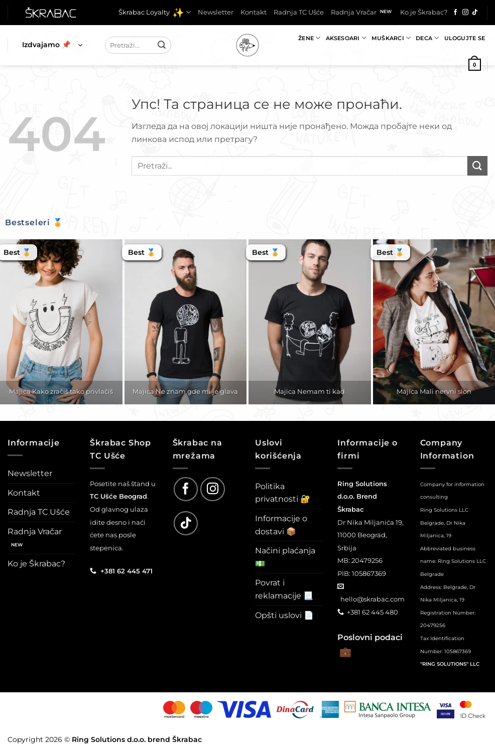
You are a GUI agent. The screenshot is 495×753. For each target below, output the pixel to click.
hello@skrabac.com (372, 599)
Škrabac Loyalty (154, 13)
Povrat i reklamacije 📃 (284, 589)
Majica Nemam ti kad (309, 391)
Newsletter (215, 12)
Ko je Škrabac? (423, 12)
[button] (52, 45)
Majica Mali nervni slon (434, 391)
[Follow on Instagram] (465, 12)
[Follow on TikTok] (475, 12)
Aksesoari (346, 38)
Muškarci (391, 38)
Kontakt (253, 12)
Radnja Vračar (354, 12)
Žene (309, 38)
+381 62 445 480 (372, 612)
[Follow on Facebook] (455, 12)
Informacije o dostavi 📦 (281, 525)
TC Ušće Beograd (118, 496)
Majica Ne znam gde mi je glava (185, 391)
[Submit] (162, 45)
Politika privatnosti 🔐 (282, 493)
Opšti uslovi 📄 (284, 615)
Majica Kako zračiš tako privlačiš (61, 391)
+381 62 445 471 (126, 571)
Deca (427, 38)
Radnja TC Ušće (299, 12)
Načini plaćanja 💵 (285, 557)
